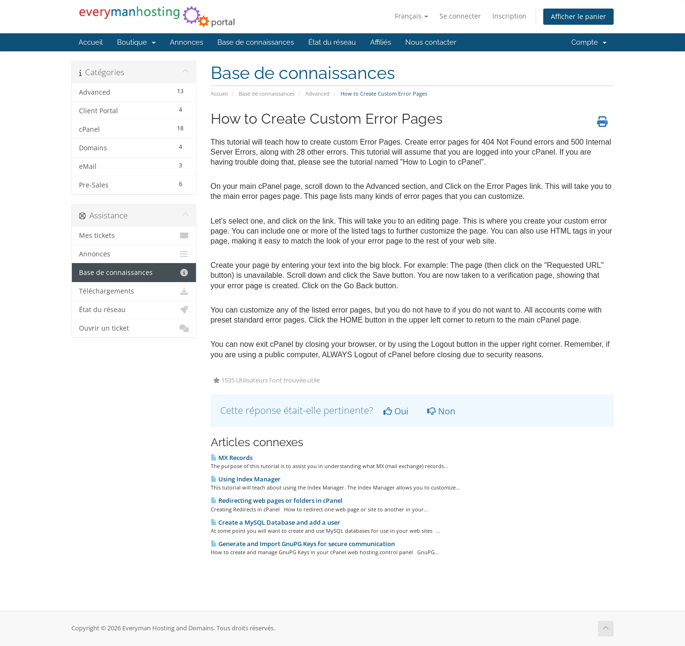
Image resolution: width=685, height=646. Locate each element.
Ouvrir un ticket (134, 328)
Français (411, 15)
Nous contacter (430, 42)
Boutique (136, 42)
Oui (396, 411)
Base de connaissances (255, 42)
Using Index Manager (246, 479)
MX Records (232, 457)
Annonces (186, 42)
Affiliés (380, 42)
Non (441, 411)
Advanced (317, 93)
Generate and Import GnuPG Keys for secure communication (303, 543)
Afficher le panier (578, 16)
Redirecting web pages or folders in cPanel (276, 500)
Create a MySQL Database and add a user (275, 522)
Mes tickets (134, 235)
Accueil (90, 42)
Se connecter (460, 15)
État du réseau (332, 42)
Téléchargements (134, 291)
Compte (589, 42)
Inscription (509, 15)
